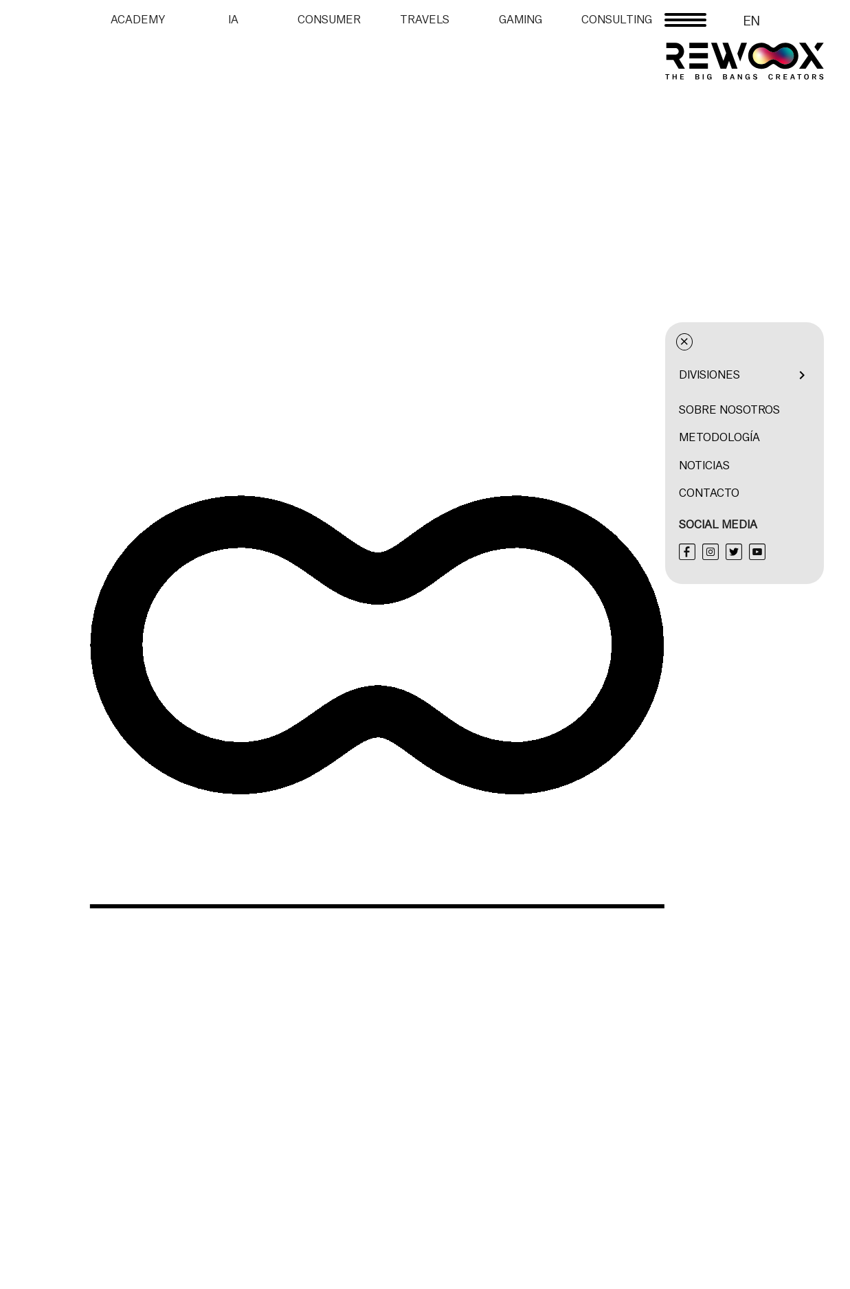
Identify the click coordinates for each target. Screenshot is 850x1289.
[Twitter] (832, 551)
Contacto (807, 493)
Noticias (802, 465)
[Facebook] (785, 551)
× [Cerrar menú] (783, 342)
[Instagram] (809, 551)
